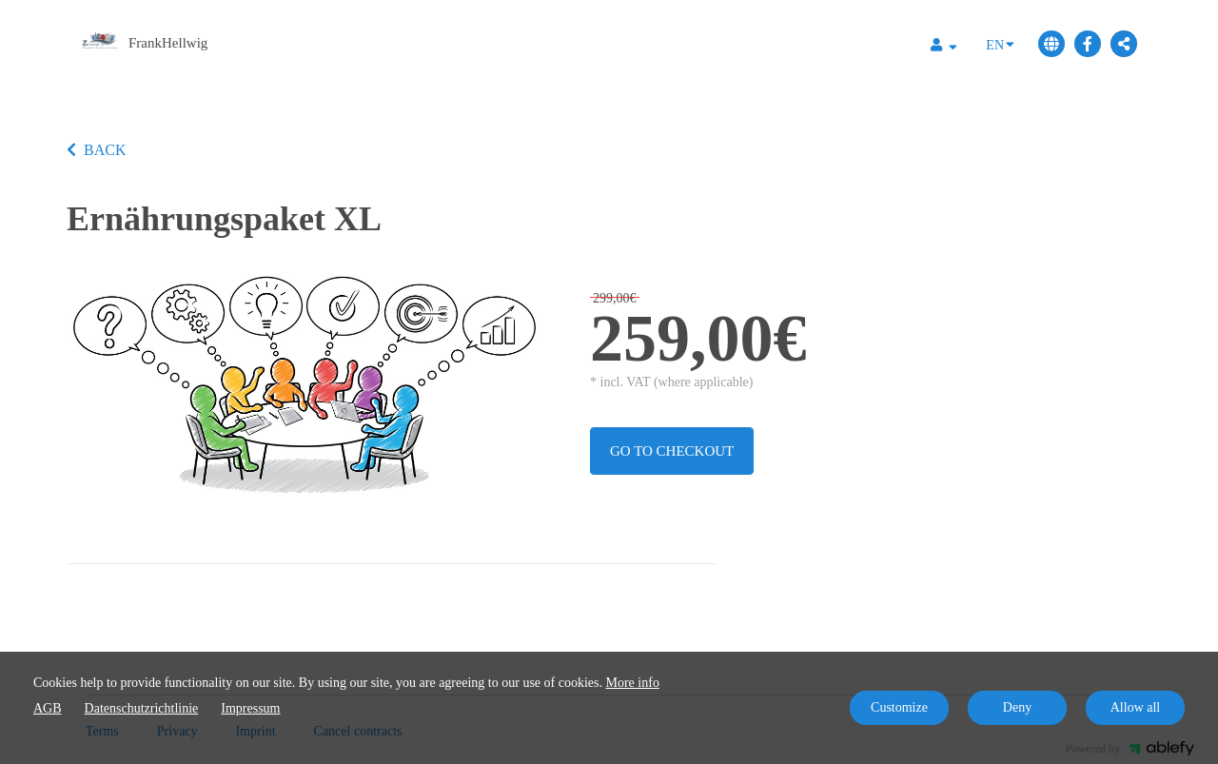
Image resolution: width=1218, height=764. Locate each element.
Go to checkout (672, 451)
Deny (1017, 707)
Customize (899, 707)
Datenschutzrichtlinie (142, 708)
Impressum (250, 708)
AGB (47, 708)
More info (632, 683)
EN (1000, 43)
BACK (96, 150)
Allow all (1135, 707)
